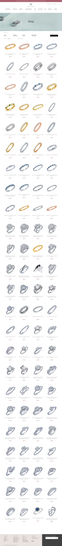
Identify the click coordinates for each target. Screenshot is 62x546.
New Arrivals (5, 537)
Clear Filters (54, 35)
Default (9, 38)
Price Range (34, 35)
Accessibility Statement (25, 541)
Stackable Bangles (15, 541)
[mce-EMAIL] (52, 538)
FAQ (23, 538)
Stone (23, 35)
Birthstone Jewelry (15, 537)
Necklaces (5, 538)
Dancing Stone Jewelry (16, 538)
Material (15, 35)
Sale (4, 541)
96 (22, 38)
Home (4, 32)
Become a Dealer (24, 537)
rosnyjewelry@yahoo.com (35, 538)
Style (5, 35)
